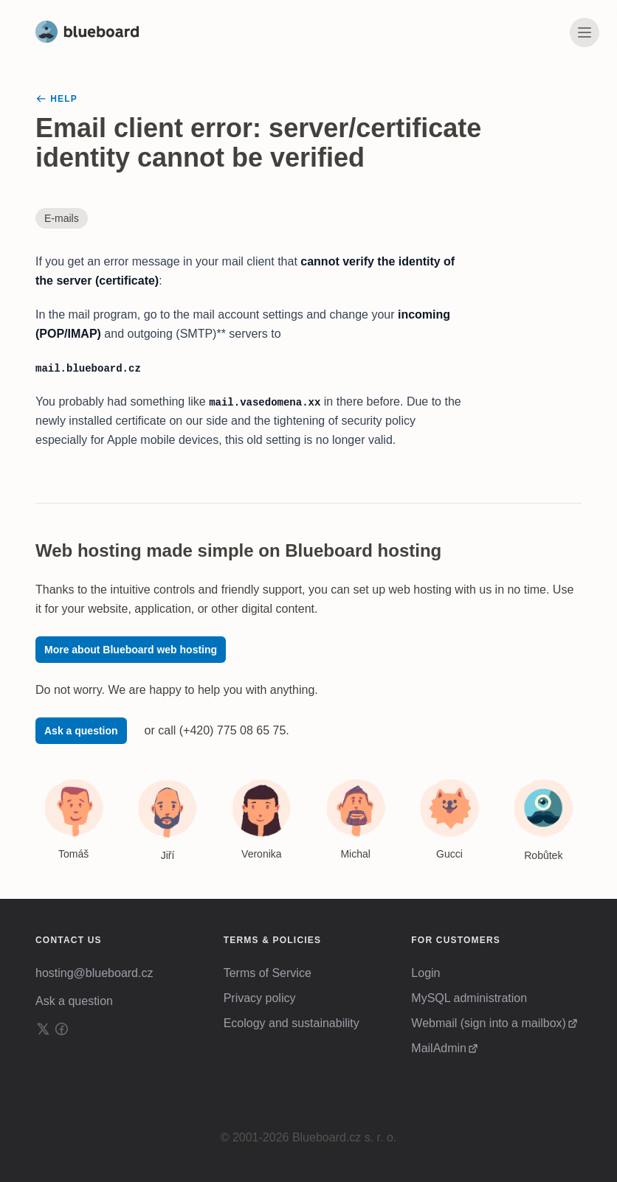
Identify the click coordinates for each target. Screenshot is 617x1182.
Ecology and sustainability (291, 1023)
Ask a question (81, 731)
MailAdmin (438, 1048)
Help (56, 99)
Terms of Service (267, 973)
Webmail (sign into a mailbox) (488, 1023)
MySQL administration (469, 998)
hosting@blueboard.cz (94, 973)
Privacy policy (260, 998)
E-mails (61, 218)
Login (425, 973)
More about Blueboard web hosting (130, 650)
